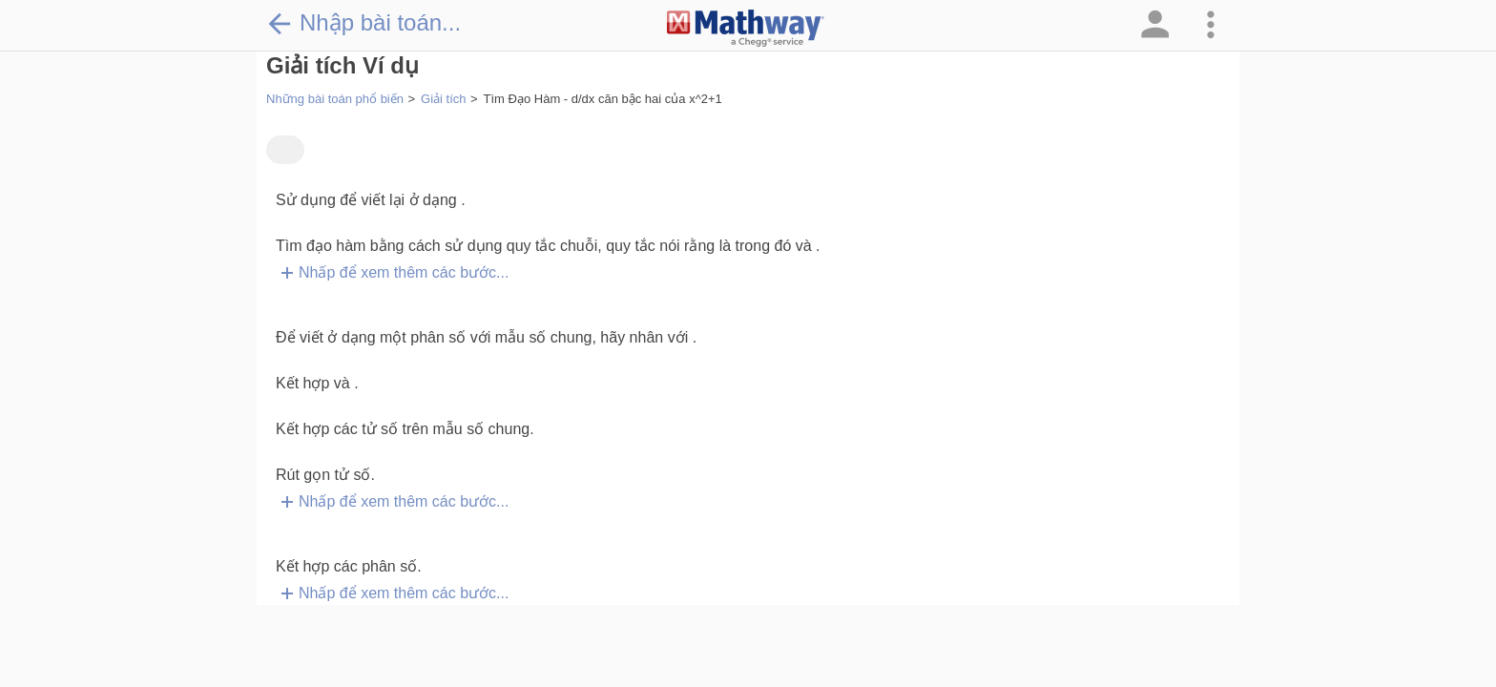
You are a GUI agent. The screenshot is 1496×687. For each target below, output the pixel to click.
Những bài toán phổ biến (335, 99)
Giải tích (443, 99)
